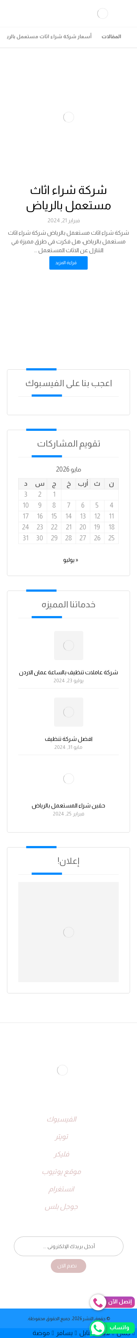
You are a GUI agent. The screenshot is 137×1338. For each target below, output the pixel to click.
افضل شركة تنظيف (68, 739)
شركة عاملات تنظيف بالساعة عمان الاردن (68, 672)
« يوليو (70, 560)
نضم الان (67, 1265)
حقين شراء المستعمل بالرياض (68, 805)
